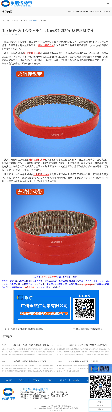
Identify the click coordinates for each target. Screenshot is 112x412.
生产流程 (49, 380)
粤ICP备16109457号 (56, 410)
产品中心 (22, 380)
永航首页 (79, 11)
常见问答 (98, 11)
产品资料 (15, 20)
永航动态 (88, 11)
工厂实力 (35, 380)
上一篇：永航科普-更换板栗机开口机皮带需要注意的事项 (25, 329)
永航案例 (42, 20)
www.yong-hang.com (63, 394)
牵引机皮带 (44, 408)
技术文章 (24, 20)
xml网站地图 (74, 408)
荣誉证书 (63, 380)
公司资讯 (6, 20)
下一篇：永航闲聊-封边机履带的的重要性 (87, 329)
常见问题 (107, 11)
